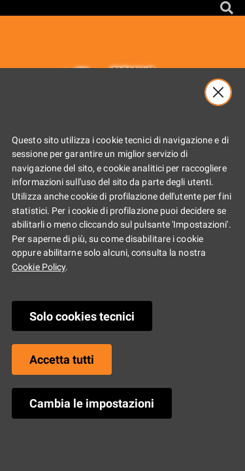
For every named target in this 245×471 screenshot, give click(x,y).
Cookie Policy (38, 267)
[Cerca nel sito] (226, 8)
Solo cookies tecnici (82, 316)
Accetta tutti (61, 359)
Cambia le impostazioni (91, 403)
